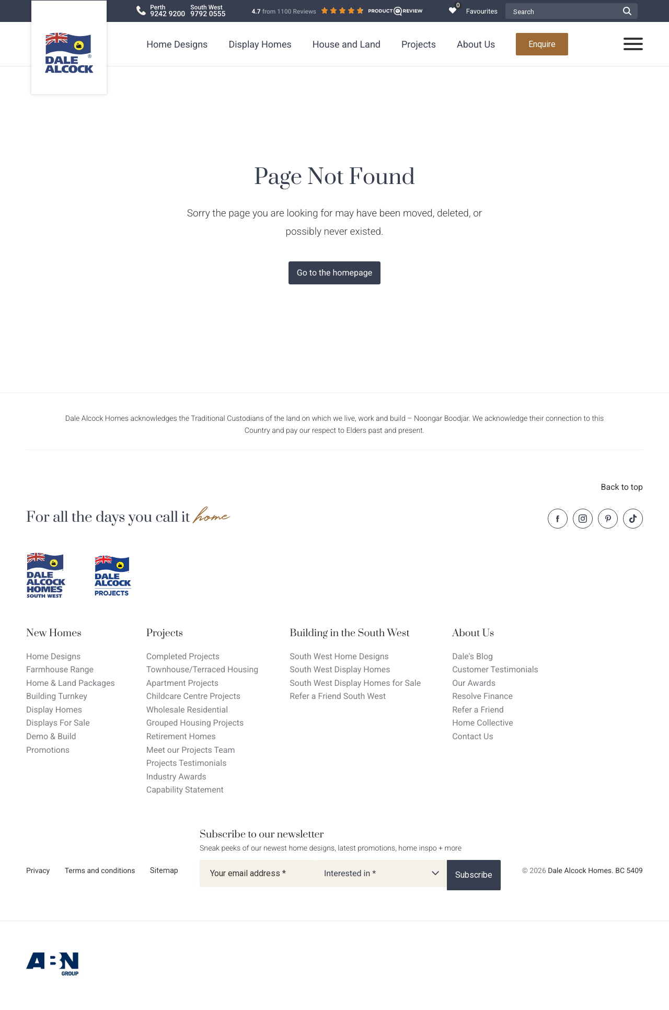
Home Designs (176, 44)
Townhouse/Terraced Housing (202, 669)
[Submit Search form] (627, 11)
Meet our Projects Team (190, 750)
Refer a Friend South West (338, 696)
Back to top (622, 487)
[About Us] (495, 633)
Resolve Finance (482, 696)
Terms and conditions (100, 871)
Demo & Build (51, 736)
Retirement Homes (181, 736)
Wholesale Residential (187, 710)
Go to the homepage (334, 273)
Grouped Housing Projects (195, 723)
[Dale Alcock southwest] (52, 575)
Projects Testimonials (186, 763)
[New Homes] (70, 633)
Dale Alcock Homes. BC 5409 (595, 871)
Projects (418, 44)
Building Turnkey (56, 696)
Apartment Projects (182, 683)
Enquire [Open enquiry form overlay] (542, 44)
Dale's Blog (472, 656)
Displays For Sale (58, 723)
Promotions (48, 750)
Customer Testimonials (495, 669)
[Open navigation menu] (633, 44)
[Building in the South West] (355, 633)
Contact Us (472, 736)
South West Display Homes (340, 669)
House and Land (346, 44)
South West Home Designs (339, 656)
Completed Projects (183, 656)
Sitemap (164, 870)
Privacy (38, 871)
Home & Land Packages (70, 683)
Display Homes (259, 44)
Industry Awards (176, 777)
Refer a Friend (478, 710)
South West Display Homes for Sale (355, 683)
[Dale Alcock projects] (120, 575)
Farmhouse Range (60, 669)
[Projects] (202, 633)
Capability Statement (185, 790)
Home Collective (482, 723)
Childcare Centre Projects (193, 696)
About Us (476, 44)
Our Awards (473, 683)
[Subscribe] (474, 875)
